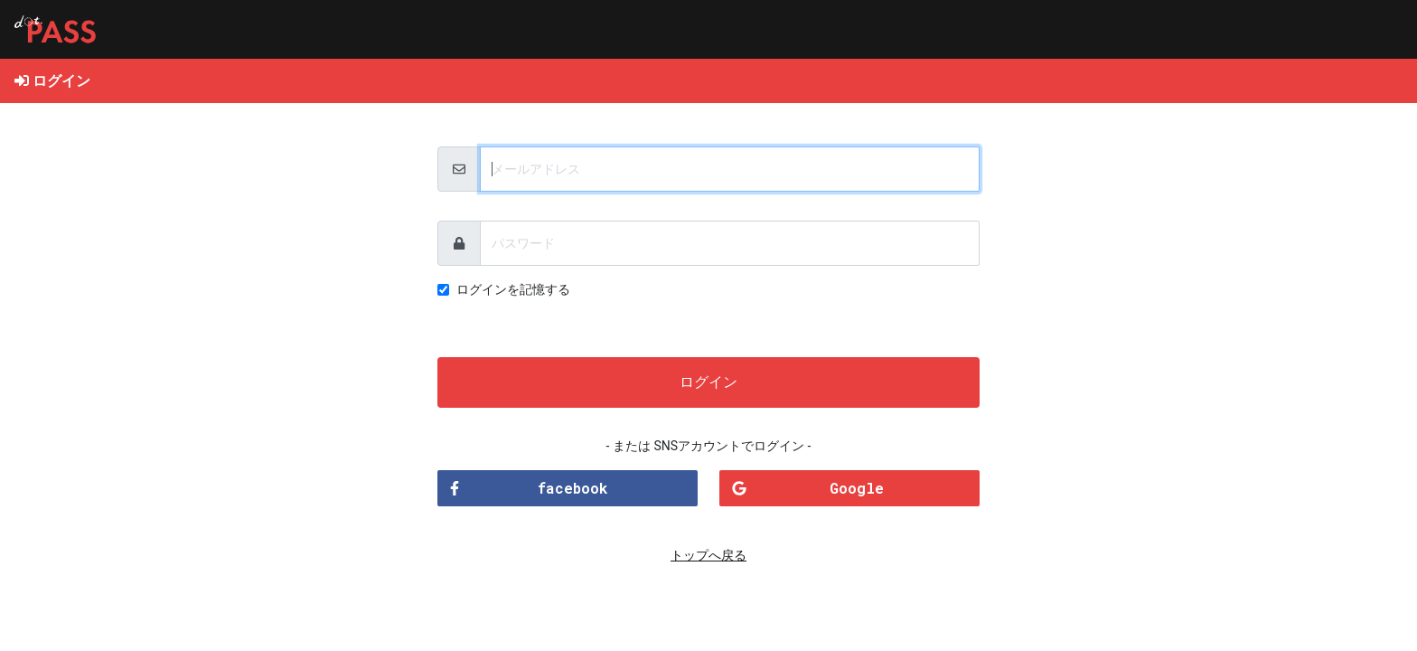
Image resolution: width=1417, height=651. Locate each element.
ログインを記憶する (513, 289)
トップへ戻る (708, 555)
